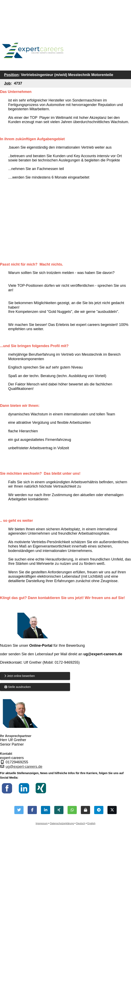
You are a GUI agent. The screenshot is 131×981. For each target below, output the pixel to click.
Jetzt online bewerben (19, 676)
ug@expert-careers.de (24, 767)
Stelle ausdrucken (17, 687)
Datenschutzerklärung (62, 823)
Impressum (42, 823)
